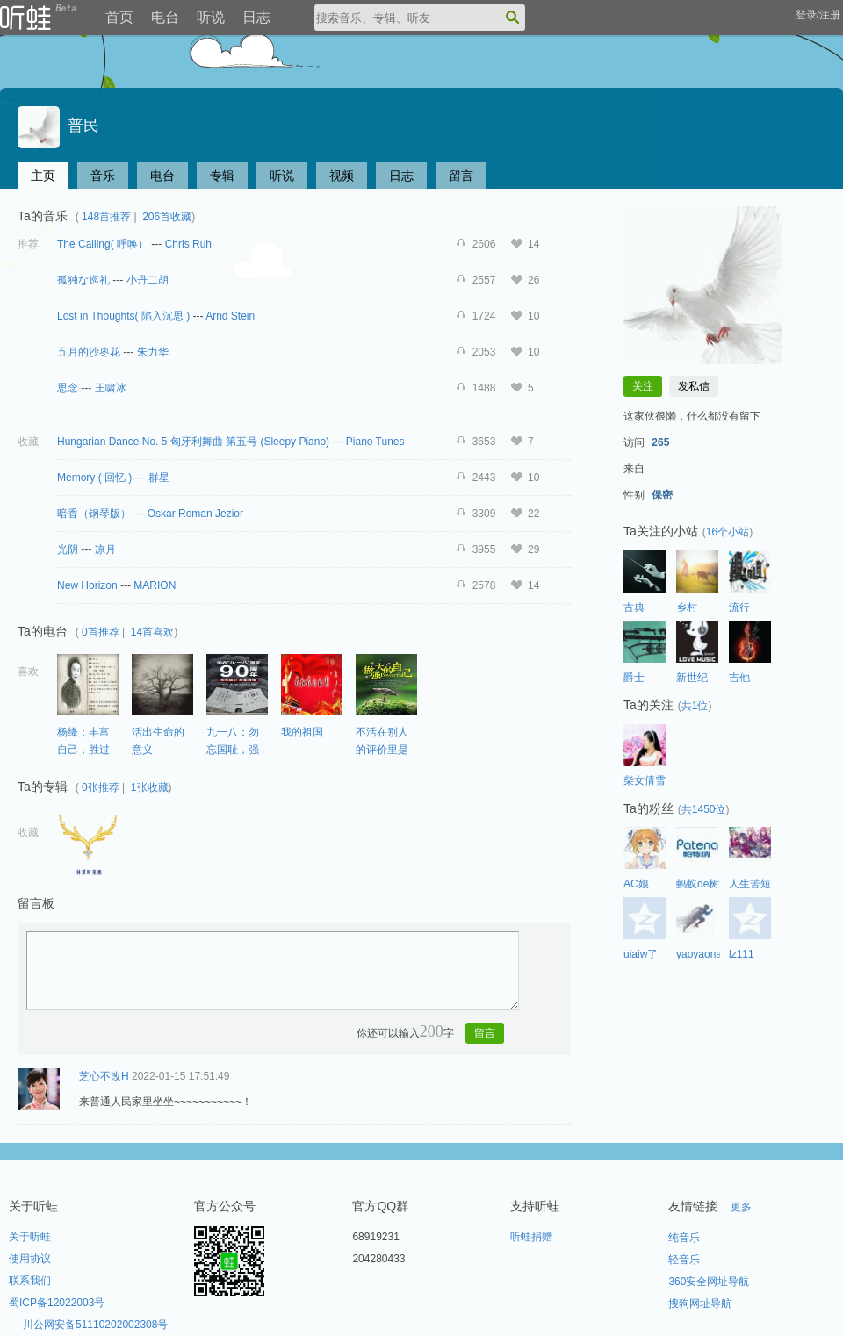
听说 (211, 17)
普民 (58, 125)
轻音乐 (684, 1259)
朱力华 (153, 352)
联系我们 (30, 1281)
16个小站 (727, 532)
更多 (741, 1207)
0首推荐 (100, 632)
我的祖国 (302, 732)
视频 (341, 176)
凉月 (105, 549)
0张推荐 (100, 787)
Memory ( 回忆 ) (94, 477)
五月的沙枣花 (88, 352)
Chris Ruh (188, 244)
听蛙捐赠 (531, 1237)
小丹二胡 (147, 280)
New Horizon (87, 585)
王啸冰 (110, 388)
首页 (119, 17)
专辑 (222, 176)
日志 (256, 17)
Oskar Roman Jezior (195, 513)
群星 (158, 477)
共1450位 (703, 809)
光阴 (67, 549)
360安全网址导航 (708, 1281)
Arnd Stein (230, 316)
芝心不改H (104, 1076)
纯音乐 (684, 1238)
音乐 (102, 176)
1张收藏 (150, 787)
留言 (461, 176)
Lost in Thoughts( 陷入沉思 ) (123, 316)
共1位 (695, 706)
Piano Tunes (375, 441)
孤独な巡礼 (83, 280)
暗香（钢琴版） (94, 513)
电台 (165, 17)
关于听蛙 (30, 1237)
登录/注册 (818, 15)
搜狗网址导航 (699, 1303)
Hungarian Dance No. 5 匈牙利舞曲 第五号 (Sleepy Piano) (194, 441)
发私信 (694, 386)
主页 (43, 176)
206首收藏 (166, 217)
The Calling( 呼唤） (102, 244)
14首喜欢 (152, 632)
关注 (642, 386)
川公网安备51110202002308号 (95, 1324)
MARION (154, 585)
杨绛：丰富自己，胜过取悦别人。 (83, 749)
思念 (67, 388)
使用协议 (30, 1259)
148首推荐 (106, 217)
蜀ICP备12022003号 (56, 1302)
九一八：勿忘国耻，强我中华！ (232, 749)
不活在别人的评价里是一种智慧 (382, 749)
